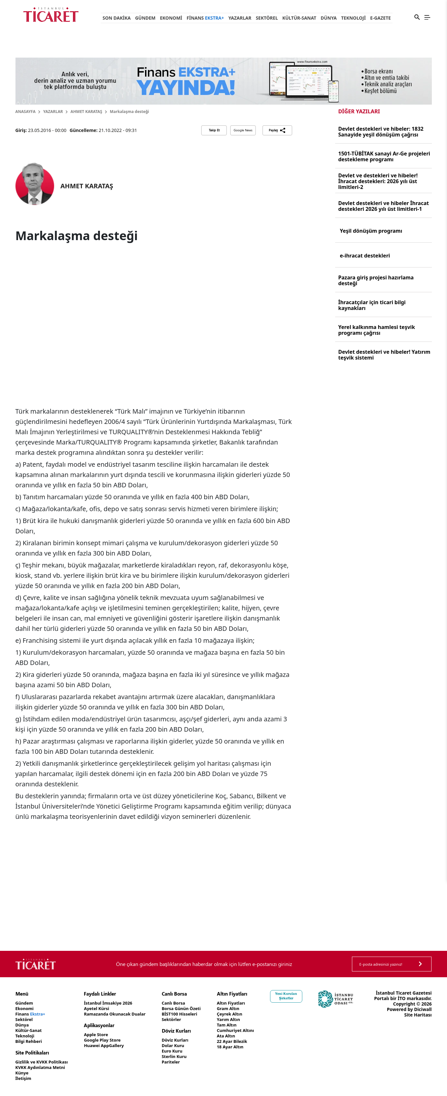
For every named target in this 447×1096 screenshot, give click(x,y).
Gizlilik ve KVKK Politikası (43, 1062)
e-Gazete (380, 18)
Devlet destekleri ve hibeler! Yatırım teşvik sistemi (384, 354)
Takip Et (214, 130)
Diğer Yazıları (359, 111)
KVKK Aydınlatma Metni (42, 1067)
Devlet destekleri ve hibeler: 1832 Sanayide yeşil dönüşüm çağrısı (380, 131)
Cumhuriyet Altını (248, 1030)
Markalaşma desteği (129, 111)
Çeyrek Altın (242, 1014)
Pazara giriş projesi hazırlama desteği (376, 280)
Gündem (145, 18)
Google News (243, 130)
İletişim (24, 1078)
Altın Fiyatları (243, 1003)
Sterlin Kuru (183, 1056)
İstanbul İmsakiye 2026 (114, 1003)
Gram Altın (240, 1008)
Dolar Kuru (182, 1045)
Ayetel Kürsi (101, 1008)
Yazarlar (239, 18)
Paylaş (277, 130)
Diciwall (423, 1020)
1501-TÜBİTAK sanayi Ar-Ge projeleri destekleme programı (384, 156)
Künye (22, 1073)
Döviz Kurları (184, 1040)
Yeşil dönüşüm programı (371, 230)
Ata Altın (238, 1036)
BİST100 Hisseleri (189, 1014)
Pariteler (180, 1062)
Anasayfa (25, 111)
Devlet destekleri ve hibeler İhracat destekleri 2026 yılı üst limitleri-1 (383, 206)
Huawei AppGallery (109, 1045)
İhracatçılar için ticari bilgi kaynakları (372, 305)
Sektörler (180, 1019)
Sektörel (267, 18)
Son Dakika (116, 18)
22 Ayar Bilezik (244, 1041)
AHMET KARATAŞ (86, 111)
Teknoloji (353, 18)
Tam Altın (239, 1025)
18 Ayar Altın (242, 1047)
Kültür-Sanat (299, 18)
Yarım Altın (240, 1019)
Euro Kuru (181, 1051)
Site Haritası (418, 1025)
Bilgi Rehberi (29, 1041)
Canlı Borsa (182, 1003)
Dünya (329, 18)
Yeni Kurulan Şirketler (300, 996)
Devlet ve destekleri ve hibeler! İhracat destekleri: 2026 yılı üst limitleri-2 (378, 181)
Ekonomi (171, 18)
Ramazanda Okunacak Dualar (121, 1014)
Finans (205, 18)
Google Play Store (107, 1040)
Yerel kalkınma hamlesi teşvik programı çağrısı (376, 329)
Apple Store (101, 1034)
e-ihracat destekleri (365, 255)
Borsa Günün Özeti (191, 1008)
